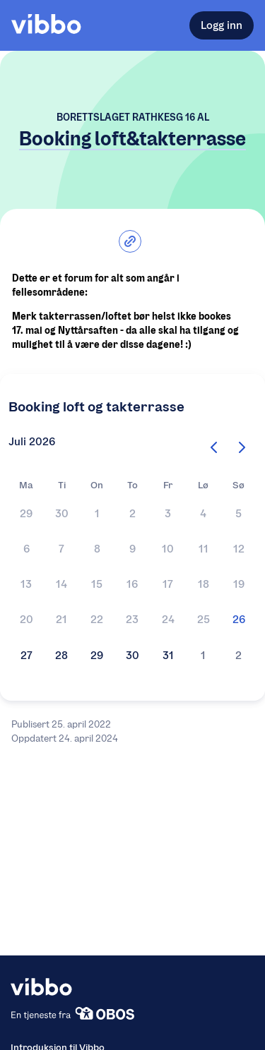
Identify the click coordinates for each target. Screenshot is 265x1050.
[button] (26, 515)
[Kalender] (132, 586)
